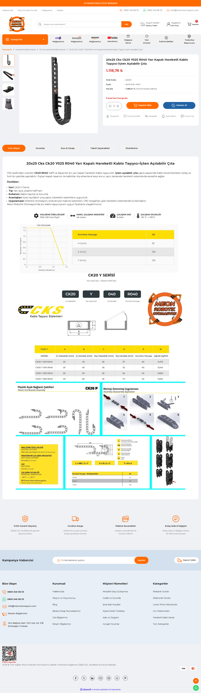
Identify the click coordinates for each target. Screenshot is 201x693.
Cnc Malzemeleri (161, 611)
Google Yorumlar (111, 624)
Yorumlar (40, 148)
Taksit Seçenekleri (100, 148)
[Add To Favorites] (134, 116)
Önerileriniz (132, 148)
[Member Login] (172, 24)
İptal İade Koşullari (111, 604)
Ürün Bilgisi (14, 148)
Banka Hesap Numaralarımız (67, 611)
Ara (126, 24)
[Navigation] (25, 39)
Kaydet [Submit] (141, 560)
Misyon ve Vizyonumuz (64, 598)
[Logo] (17, 24)
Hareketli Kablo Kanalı (163, 617)
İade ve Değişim (111, 617)
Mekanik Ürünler (161, 591)
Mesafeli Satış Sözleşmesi (115, 591)
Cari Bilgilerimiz (60, 617)
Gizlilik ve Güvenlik (112, 598)
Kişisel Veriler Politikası (114, 611)
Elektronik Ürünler (162, 598)
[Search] (84, 24)
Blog (55, 604)
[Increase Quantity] (119, 106)
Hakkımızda (58, 591)
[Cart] (192, 24)
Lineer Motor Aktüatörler (165, 604)
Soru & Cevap (68, 148)
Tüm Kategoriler (161, 624)
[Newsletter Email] (101, 560)
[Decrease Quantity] (108, 106)
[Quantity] (114, 106)
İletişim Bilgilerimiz (62, 624)
